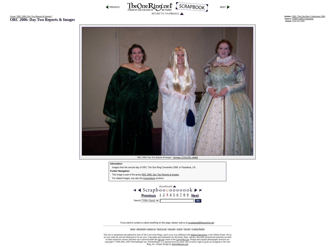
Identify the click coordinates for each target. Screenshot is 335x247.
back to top (161, 229)
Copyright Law (182, 239)
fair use (161, 239)
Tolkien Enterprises (199, 235)
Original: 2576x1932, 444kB (185, 157)
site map (171, 229)
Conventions (149, 178)
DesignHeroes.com (180, 244)
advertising (141, 229)
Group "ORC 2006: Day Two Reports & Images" (31, 16)
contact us (151, 229)
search (179, 229)
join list (187, 229)
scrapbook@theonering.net (201, 223)
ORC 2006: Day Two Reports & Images (160, 174)
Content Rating (198, 229)
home (132, 229)
